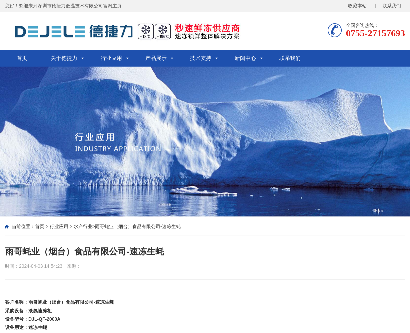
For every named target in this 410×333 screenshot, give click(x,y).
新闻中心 (245, 58)
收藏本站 (357, 5)
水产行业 (83, 226)
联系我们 (290, 58)
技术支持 (200, 58)
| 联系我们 (388, 5)
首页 (22, 58)
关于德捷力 (64, 58)
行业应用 (111, 58)
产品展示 (156, 58)
